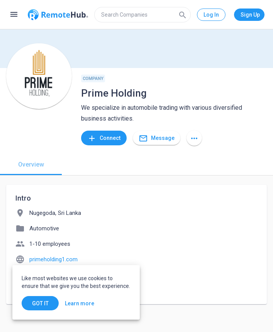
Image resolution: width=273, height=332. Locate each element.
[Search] (182, 14)
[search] (142, 15)
